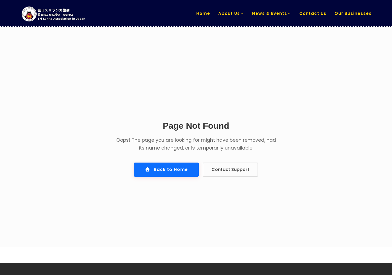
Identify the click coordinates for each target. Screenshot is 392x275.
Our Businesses (353, 13)
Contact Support (230, 169)
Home (203, 13)
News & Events (269, 13)
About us (229, 13)
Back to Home (166, 169)
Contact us (312, 13)
